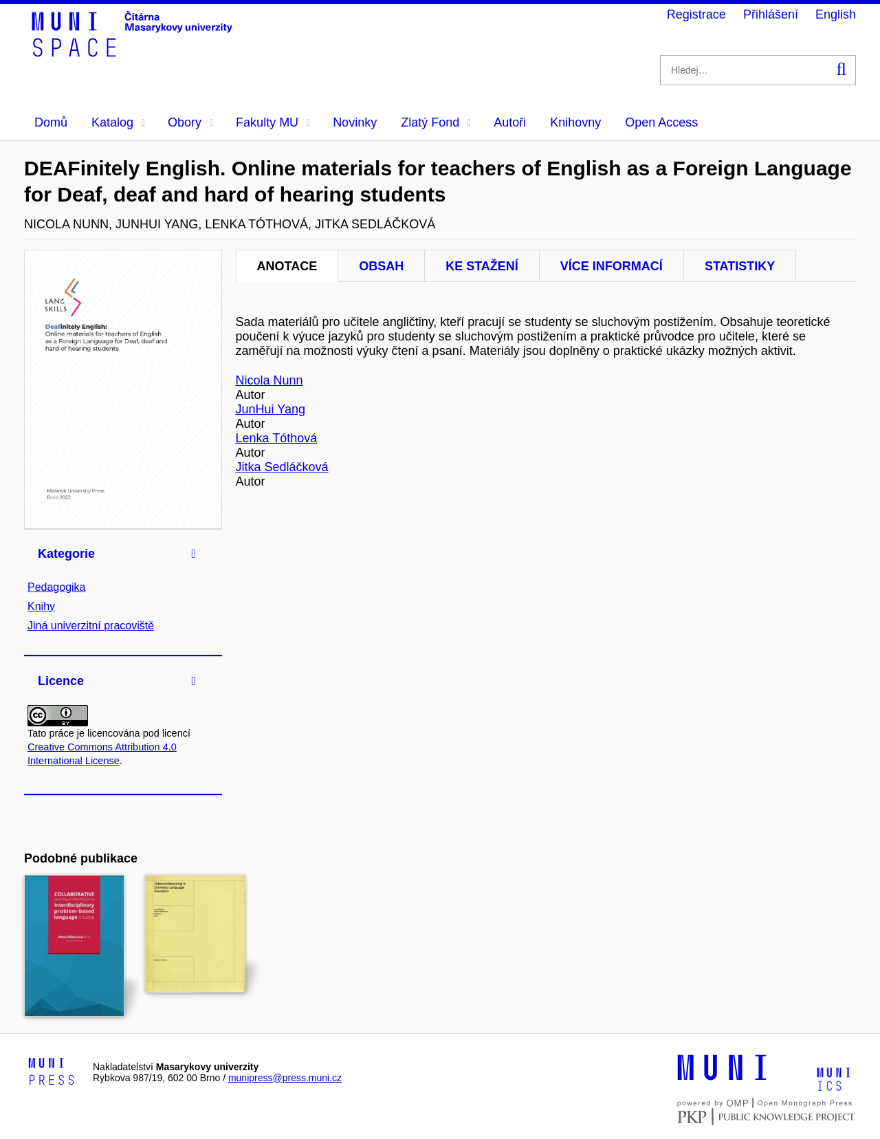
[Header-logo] (134, 52)
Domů (50, 122)
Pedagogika (57, 587)
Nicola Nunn (269, 380)
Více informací (611, 266)
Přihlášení (770, 14)
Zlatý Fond (436, 122)
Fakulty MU (273, 122)
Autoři (510, 122)
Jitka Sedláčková (282, 467)
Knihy (41, 606)
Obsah (381, 266)
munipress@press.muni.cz (285, 1077)
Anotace (287, 266)
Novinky (355, 122)
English (835, 14)
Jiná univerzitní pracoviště (91, 625)
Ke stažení (482, 266)
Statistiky (740, 266)
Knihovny (575, 122)
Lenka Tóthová (277, 438)
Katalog (118, 122)
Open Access (661, 122)
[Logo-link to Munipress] (51, 1072)
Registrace (696, 14)
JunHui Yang (270, 409)
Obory (190, 122)
